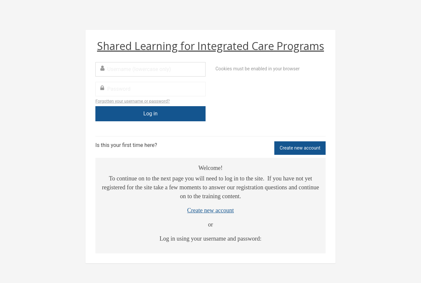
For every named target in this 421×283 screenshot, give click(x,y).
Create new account (300, 148)
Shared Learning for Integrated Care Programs (210, 46)
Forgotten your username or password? (132, 101)
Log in (150, 113)
